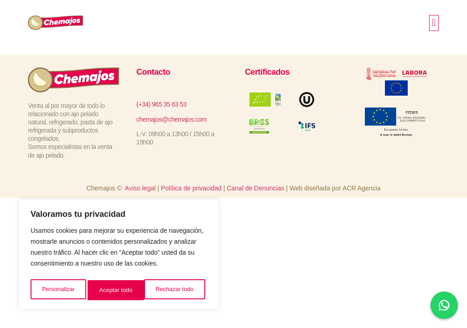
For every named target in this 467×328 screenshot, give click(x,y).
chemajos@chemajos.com (171, 119)
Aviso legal (140, 188)
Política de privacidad (191, 188)
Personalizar (57, 290)
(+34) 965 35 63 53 (161, 104)
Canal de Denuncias (255, 188)
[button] (434, 23)
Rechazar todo (118, 290)
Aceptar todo (179, 290)
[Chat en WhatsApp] (444, 305)
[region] (118, 256)
